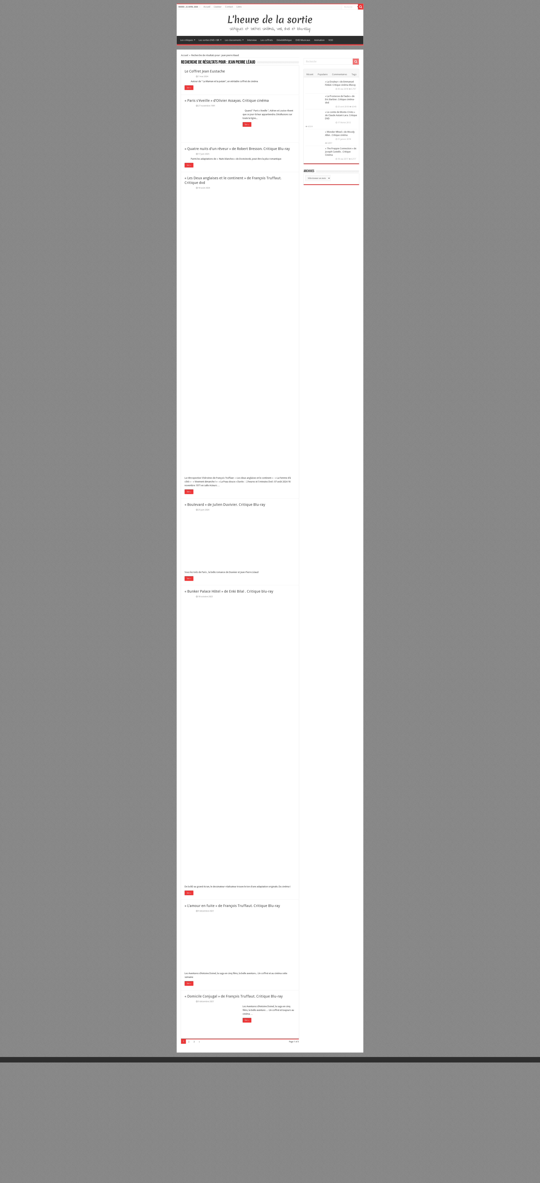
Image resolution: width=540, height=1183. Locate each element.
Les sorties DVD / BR (209, 40)
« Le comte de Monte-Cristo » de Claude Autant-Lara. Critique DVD (341, 115)
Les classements (233, 40)
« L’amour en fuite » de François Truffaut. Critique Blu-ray (232, 906)
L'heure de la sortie (270, 19)
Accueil (207, 7)
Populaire (323, 74)
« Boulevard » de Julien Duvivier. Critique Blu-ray (225, 504)
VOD (330, 40)
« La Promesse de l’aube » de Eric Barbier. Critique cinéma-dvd (340, 99)
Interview (252, 40)
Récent (310, 74)
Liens (239, 7)
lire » (189, 87)
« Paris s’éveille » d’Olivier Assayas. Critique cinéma (227, 100)
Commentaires (339, 74)
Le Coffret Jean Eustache (205, 71)
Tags (353, 74)
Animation (319, 40)
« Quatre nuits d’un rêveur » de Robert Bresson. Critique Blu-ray (237, 149)
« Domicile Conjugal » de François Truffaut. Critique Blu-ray (234, 996)
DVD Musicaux (303, 40)
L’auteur (218, 7)
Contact (229, 7)
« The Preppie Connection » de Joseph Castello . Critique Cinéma (340, 151)
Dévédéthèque (284, 40)
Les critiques (186, 40)
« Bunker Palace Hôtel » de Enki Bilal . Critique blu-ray (229, 591)
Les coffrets (267, 40)
